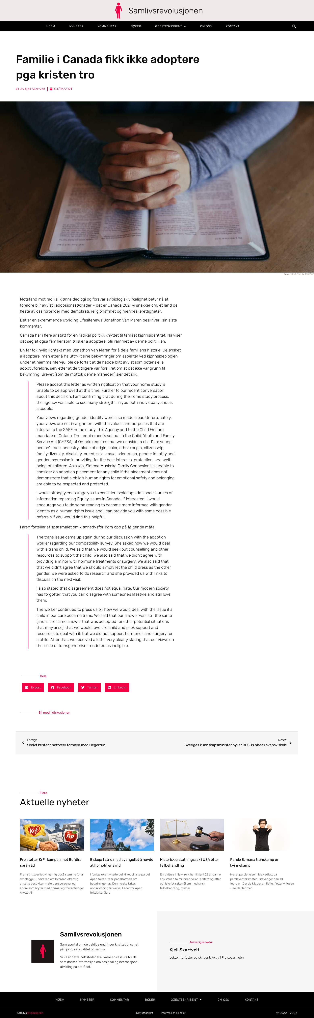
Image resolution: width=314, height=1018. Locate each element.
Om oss (206, 26)
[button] (294, 26)
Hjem (50, 26)
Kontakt (232, 26)
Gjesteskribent (170, 26)
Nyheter (76, 26)
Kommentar (107, 26)
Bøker (136, 26)
